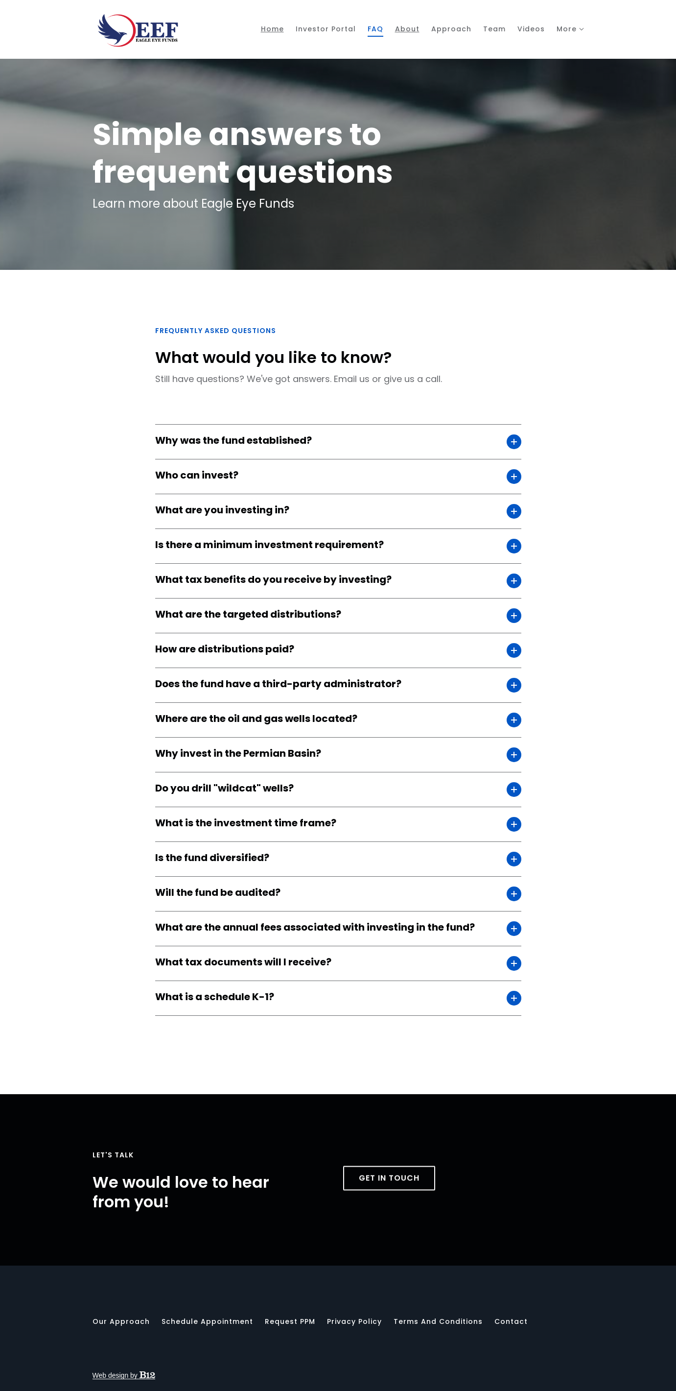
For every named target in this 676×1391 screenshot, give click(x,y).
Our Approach (121, 1321)
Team (494, 29)
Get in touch (389, 1197)
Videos (531, 29)
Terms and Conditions (438, 1321)
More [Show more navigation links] (567, 29)
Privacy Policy (354, 1321)
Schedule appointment (207, 1321)
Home (272, 29)
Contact (511, 1321)
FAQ (375, 29)
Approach (451, 29)
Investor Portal (326, 29)
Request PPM (290, 1321)
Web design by (124, 1375)
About (407, 29)
